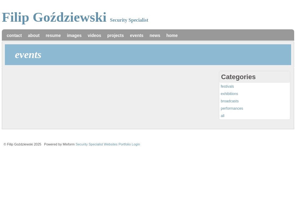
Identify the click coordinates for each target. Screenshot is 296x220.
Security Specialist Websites (97, 144)
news (155, 35)
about (34, 35)
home (172, 35)
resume (53, 35)
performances (232, 108)
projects (115, 35)
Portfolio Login (129, 144)
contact (14, 35)
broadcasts (230, 101)
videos (94, 35)
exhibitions (229, 94)
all (222, 116)
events (136, 35)
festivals (227, 86)
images (74, 35)
